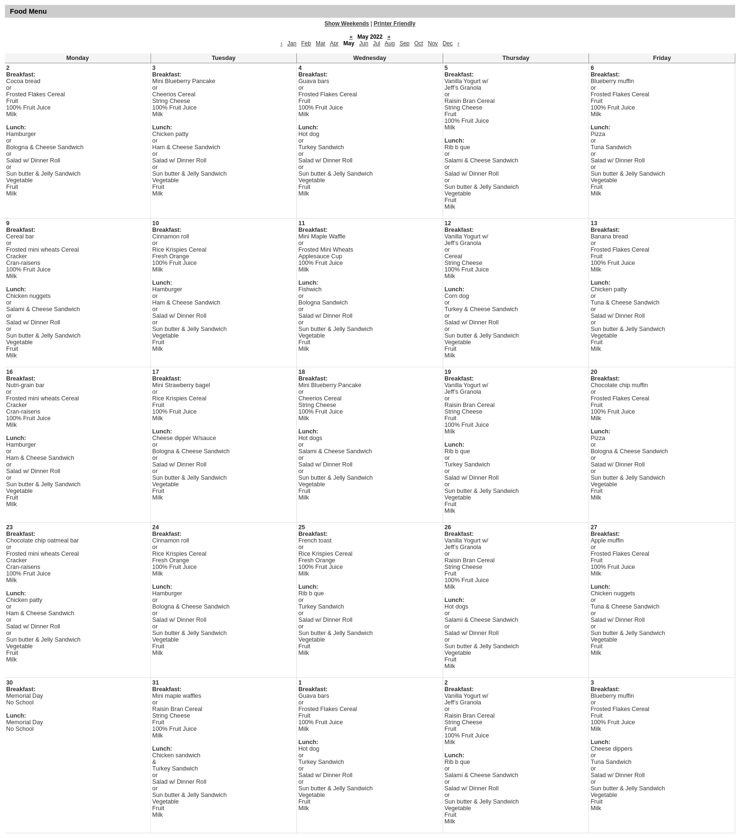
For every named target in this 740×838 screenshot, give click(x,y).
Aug (390, 43)
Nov (432, 43)
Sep (404, 43)
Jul (376, 43)
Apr (334, 43)
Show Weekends (347, 23)
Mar (321, 43)
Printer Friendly (395, 23)
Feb (306, 43)
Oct (418, 43)
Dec (448, 43)
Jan (291, 43)
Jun (363, 43)
